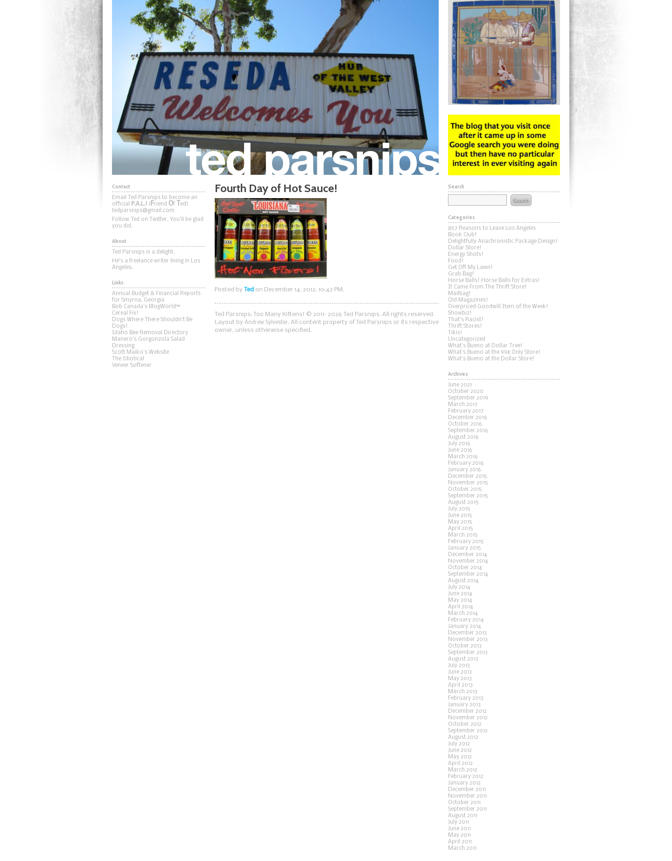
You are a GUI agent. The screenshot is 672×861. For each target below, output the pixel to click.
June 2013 (460, 672)
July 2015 (459, 509)
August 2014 (463, 581)
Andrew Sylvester (266, 322)
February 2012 (465, 776)
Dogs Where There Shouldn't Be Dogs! (152, 323)
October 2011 (464, 803)
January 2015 (464, 548)
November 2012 (468, 718)
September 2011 (467, 809)
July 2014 (459, 587)
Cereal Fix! (125, 313)
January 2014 (464, 626)
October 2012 (465, 724)
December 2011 (467, 789)
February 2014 (465, 620)
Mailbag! (459, 293)
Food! (456, 261)
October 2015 (465, 489)
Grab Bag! (461, 274)
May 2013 (460, 679)
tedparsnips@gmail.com (143, 211)
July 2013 (459, 665)
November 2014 (468, 561)
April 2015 (460, 528)
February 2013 (465, 698)
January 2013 (464, 705)
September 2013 (468, 652)
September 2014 (468, 574)
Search (521, 200)
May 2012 (460, 757)
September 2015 (468, 496)
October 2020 (465, 391)
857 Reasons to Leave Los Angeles (492, 228)
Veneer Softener (132, 365)
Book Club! (462, 235)
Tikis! (455, 333)
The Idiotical (128, 359)
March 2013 (462, 692)
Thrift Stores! (465, 326)
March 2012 (462, 770)
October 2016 (465, 424)
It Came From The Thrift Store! (487, 287)
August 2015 (463, 502)
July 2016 (459, 444)
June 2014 (460, 594)
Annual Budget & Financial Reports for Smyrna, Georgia (156, 297)
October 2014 (465, 568)
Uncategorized (466, 339)
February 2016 (466, 463)
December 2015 (467, 476)
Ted (249, 290)
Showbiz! (460, 313)
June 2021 (460, 385)
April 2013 (460, 685)
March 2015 (463, 535)
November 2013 (468, 639)
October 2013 (465, 646)
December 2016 (467, 417)
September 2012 (468, 731)
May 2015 (460, 522)
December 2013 (467, 633)
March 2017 (462, 404)
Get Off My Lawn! (470, 267)
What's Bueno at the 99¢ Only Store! (494, 352)
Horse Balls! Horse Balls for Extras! (494, 280)
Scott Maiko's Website (140, 352)
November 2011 (467, 796)
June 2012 (460, 750)
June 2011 (459, 829)
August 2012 (463, 737)
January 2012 (464, 783)
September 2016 (468, 431)
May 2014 (460, 600)
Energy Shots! (465, 254)
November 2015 (468, 483)
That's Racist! (465, 320)
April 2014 (460, 607)
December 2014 (467, 555)
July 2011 (458, 822)
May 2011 (459, 835)
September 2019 (468, 398)
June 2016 (460, 450)
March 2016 (463, 457)
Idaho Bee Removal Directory (150, 333)
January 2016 (464, 470)
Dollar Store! (465, 248)
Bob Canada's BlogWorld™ (146, 307)
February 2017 (465, 411)
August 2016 (463, 437)
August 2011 (462, 816)
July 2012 (459, 744)
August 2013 (463, 659)
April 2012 (460, 763)
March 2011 (462, 848)
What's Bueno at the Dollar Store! (491, 359)
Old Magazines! (468, 300)
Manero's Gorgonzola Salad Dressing (148, 343)
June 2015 (460, 515)
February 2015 (466, 541)
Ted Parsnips (275, 87)
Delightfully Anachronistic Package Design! (503, 241)
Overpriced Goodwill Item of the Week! (498, 307)
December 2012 (467, 711)
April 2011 (460, 842)
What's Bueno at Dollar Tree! (485, 346)
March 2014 (462, 613)
